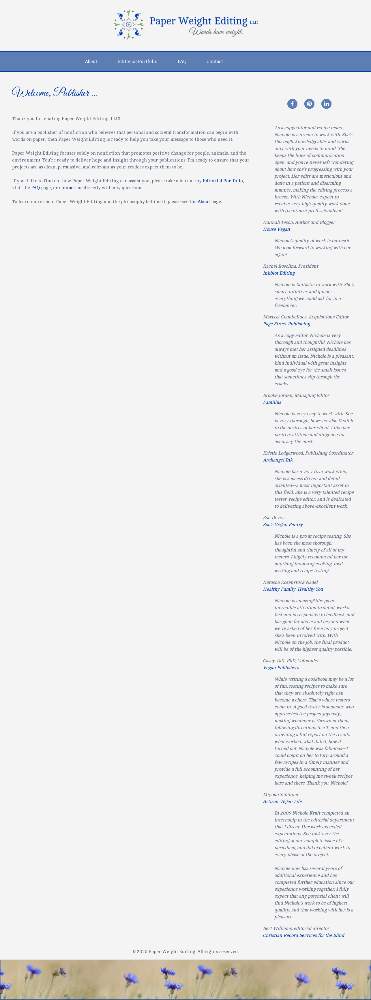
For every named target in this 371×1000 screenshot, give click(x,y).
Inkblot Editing (279, 273)
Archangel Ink (278, 460)
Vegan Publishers (281, 667)
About (91, 61)
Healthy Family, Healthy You (293, 589)
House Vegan (276, 229)
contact (67, 187)
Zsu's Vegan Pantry (283, 524)
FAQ (182, 61)
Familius (272, 402)
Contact (215, 61)
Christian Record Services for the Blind (303, 935)
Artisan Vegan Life (282, 801)
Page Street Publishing (286, 324)
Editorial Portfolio (137, 61)
